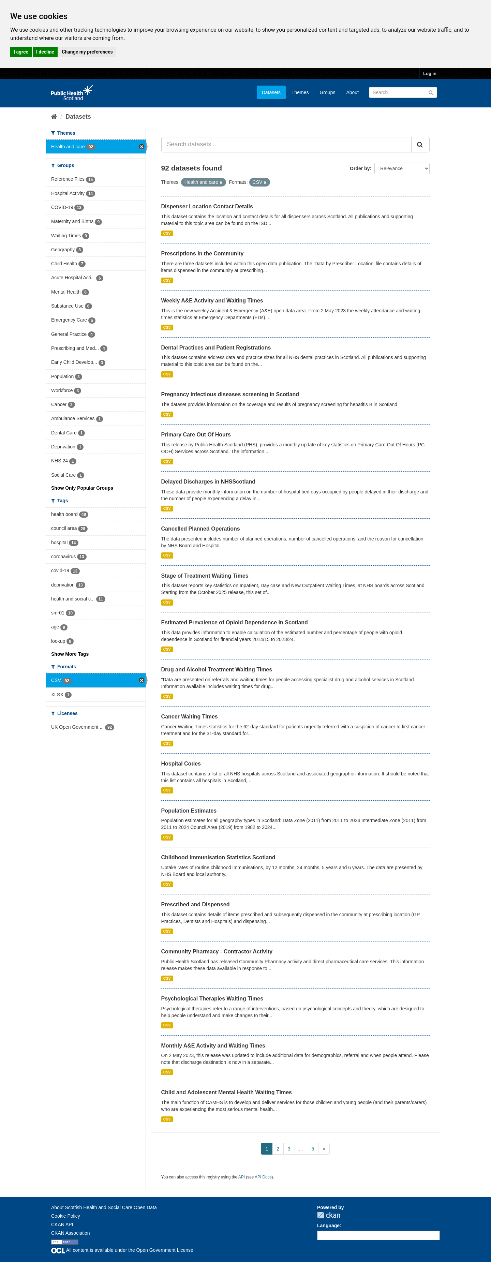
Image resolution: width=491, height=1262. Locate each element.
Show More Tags (70, 654)
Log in (429, 73)
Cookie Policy (65, 1216)
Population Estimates (189, 811)
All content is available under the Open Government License (122, 1250)
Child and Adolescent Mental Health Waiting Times (226, 1092)
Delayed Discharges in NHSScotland (208, 482)
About (352, 92)
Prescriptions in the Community (202, 253)
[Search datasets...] (286, 144)
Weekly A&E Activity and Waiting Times (212, 300)
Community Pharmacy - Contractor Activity (217, 951)
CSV (167, 233)
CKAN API (62, 1224)
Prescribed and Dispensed (195, 904)
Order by (360, 168)
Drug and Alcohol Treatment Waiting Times (216, 669)
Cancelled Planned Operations (200, 529)
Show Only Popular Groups (82, 488)
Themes (300, 92)
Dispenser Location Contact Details (207, 206)
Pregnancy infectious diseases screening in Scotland (230, 394)
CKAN (328, 1215)
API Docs (263, 1177)
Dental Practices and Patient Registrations (216, 348)
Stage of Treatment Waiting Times (205, 576)
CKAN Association (70, 1233)
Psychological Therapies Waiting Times (212, 998)
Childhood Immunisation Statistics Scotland (218, 857)
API (241, 1177)
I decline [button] (45, 52)
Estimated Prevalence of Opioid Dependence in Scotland (234, 622)
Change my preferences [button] (87, 52)
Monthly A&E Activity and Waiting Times (213, 1046)
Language (328, 1225)
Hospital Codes (181, 764)
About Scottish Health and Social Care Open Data (104, 1207)
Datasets (271, 92)
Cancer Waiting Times (189, 716)
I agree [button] (21, 52)
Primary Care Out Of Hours (196, 434)
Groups (327, 92)
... (301, 1149)
